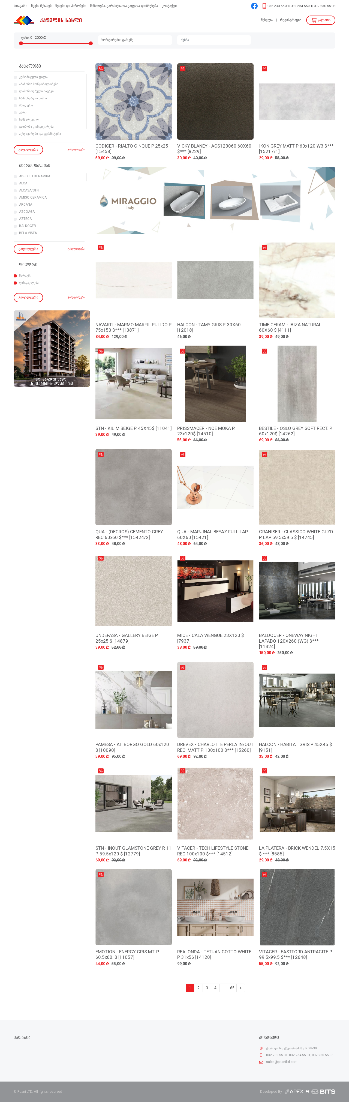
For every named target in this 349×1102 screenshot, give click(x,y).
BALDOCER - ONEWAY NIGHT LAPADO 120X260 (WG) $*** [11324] (289, 641)
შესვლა (267, 20)
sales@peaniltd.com (281, 1062)
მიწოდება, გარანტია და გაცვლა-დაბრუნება (124, 6)
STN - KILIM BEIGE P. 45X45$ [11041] (133, 428)
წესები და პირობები (70, 6)
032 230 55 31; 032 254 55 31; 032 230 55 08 (301, 6)
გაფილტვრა (28, 149)
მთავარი (20, 6)
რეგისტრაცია (290, 20)
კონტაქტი (169, 6)
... (224, 988)
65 (232, 988)
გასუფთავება (76, 149)
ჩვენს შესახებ (41, 6)
